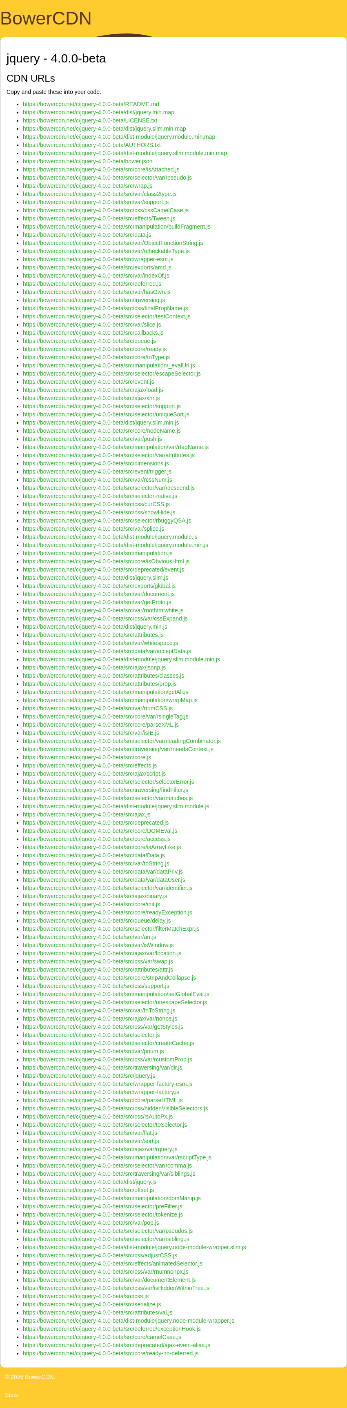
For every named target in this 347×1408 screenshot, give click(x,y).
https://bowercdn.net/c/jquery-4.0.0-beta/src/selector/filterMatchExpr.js (111, 928)
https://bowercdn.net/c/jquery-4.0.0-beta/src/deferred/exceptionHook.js (112, 1329)
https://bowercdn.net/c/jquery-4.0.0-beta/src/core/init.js (91, 904)
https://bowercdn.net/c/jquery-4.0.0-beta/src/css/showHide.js (99, 512)
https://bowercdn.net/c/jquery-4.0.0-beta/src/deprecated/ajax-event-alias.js (116, 1345)
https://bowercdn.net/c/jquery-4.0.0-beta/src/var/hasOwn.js (97, 292)
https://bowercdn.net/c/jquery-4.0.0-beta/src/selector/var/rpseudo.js (107, 177)
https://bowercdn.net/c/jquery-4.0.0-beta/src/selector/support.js (102, 406)
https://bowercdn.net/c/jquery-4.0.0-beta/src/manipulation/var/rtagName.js (116, 447)
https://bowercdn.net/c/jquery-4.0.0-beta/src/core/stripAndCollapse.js (109, 977)
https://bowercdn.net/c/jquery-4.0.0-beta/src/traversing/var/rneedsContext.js (118, 749)
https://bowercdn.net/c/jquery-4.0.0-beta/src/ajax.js (87, 814)
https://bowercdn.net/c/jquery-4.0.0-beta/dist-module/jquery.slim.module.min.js (121, 659)
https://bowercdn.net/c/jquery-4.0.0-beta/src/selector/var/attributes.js (109, 455)
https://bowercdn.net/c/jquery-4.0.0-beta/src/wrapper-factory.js (101, 1092)
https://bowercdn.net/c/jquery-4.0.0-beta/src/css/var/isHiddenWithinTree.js (116, 1288)
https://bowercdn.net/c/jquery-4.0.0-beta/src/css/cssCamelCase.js (106, 210)
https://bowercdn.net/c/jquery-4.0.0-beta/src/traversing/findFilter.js (105, 790)
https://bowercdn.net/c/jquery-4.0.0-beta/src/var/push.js (92, 439)
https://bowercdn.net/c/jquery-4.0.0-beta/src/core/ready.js (95, 349)
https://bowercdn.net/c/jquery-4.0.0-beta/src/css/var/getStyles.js (103, 1026)
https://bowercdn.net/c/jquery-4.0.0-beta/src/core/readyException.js (107, 912)
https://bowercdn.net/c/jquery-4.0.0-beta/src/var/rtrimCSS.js (98, 708)
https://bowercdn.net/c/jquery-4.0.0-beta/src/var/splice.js (93, 528)
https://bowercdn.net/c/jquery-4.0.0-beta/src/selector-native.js (100, 496)
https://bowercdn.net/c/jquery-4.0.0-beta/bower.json (88, 161)
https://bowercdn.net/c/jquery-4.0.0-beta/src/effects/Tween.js (99, 218)
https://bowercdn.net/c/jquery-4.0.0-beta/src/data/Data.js (94, 855)
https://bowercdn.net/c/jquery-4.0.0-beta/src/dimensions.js (96, 463)
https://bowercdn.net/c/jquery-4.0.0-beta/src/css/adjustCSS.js (100, 1255)
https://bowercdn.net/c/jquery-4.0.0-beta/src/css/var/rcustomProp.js (107, 1059)
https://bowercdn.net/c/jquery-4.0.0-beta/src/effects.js (90, 765)
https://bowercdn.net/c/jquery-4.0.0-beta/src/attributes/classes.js (103, 675)
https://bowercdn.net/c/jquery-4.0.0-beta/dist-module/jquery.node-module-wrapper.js (128, 1320)
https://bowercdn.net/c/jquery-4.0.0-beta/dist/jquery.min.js (95, 626)
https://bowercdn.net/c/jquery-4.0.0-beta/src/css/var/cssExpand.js (105, 618)
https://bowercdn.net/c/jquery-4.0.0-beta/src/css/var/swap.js (98, 961)
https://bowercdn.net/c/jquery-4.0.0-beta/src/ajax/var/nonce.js (100, 1018)
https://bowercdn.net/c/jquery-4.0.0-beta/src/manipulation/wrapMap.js (110, 700)
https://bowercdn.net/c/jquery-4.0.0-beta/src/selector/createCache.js (108, 1043)
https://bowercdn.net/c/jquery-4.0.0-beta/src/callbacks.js (93, 332)
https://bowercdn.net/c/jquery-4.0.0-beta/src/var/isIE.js (91, 733)
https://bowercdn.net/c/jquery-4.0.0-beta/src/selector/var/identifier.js (108, 888)
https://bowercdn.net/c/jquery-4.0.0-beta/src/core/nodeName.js (102, 430)
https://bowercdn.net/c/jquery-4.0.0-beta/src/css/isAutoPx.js (98, 1116)
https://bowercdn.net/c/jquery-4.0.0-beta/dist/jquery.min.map (98, 112)
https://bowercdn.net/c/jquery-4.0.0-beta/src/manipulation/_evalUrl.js (109, 365)
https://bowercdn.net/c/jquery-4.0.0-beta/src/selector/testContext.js (107, 316)
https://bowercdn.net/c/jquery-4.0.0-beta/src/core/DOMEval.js (100, 830)
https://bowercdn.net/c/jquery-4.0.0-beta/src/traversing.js (94, 300)
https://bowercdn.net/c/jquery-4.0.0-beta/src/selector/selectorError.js (108, 782)
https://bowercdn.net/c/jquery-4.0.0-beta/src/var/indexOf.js (96, 275)
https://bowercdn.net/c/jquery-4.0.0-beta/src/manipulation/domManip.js (112, 1198)
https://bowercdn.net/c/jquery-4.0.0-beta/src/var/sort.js (91, 1141)
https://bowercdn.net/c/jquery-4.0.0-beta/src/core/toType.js (96, 357)
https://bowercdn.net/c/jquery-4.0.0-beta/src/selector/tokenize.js (103, 1214)
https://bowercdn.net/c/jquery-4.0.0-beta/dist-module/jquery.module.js (110, 537)
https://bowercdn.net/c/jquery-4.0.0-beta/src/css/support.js (96, 986)
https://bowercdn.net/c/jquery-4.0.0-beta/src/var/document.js (99, 594)
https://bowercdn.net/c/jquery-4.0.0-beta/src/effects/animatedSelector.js (112, 1263)
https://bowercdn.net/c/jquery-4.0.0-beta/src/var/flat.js (90, 1133)
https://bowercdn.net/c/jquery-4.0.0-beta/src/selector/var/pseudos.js (108, 1231)
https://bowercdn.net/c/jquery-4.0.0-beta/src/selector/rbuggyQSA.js (107, 520)
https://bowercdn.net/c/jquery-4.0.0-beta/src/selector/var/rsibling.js (106, 1239)
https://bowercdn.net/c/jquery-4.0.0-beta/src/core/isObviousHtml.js (106, 561)
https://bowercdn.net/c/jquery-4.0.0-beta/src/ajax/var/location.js (102, 953)
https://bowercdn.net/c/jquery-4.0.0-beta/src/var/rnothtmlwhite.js (103, 610)
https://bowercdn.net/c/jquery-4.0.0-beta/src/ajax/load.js (93, 390)
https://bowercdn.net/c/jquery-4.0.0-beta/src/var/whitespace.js (100, 643)
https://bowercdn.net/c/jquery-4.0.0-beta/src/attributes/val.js (98, 1312)
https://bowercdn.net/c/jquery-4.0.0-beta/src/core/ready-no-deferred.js (110, 1353)
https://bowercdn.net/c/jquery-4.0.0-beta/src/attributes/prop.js (100, 684)
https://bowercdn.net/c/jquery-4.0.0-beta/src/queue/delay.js (97, 920)
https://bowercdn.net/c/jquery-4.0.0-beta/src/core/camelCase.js (102, 1337)
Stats (11, 1395)
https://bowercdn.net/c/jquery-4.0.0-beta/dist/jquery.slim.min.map (104, 128)
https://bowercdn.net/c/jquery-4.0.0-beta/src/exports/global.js (99, 586)
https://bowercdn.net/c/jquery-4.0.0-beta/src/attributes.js (93, 635)
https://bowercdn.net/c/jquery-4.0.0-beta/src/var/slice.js (92, 324)
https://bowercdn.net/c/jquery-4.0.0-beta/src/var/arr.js (89, 937)
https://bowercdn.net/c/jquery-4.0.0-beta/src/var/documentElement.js (109, 1280)
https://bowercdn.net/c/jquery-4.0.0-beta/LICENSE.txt (90, 120)
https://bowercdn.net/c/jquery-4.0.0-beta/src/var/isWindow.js (98, 945)
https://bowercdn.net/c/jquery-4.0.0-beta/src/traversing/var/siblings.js (109, 1173)
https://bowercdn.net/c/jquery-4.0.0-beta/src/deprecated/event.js (103, 569)
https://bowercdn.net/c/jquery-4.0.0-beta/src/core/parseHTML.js (102, 1100)
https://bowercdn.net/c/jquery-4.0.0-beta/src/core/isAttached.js (101, 169)
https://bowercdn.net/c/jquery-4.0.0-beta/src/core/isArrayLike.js (102, 847)
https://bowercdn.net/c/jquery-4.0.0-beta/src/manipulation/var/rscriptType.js (117, 1157)
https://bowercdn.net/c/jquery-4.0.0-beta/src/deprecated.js (96, 822)
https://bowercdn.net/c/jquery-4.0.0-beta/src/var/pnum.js (93, 1051)
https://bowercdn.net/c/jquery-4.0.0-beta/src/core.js (87, 757)
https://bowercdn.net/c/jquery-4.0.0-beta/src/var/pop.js (91, 1222)
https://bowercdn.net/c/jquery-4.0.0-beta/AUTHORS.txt (92, 145)
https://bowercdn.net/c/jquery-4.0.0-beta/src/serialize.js (92, 1304)
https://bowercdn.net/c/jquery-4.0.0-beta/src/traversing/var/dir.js (102, 1067)
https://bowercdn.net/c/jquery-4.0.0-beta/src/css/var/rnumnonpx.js (105, 1271)
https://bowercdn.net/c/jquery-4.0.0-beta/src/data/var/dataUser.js (104, 879)
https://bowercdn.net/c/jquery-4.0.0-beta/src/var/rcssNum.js (97, 479)
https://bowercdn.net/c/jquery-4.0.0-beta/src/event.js (88, 381)
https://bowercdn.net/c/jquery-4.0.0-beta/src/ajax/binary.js (95, 896)
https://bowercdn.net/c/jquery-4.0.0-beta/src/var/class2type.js (100, 194)
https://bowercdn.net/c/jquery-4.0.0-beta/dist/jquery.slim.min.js (101, 422)
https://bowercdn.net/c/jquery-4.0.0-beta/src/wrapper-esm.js (98, 259)
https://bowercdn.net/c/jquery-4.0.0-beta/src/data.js (87, 234)
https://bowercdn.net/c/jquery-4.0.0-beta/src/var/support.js (96, 202)
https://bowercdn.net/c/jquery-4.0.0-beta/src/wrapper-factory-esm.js (108, 1084)
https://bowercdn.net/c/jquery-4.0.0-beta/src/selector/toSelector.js (105, 1124)
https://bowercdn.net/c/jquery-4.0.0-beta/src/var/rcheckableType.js (106, 251)
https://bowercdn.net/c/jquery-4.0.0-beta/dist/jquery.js (89, 1182)
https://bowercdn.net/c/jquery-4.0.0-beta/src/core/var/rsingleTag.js (105, 716)
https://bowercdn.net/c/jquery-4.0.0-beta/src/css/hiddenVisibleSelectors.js (115, 1108)
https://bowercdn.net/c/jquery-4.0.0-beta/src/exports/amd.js (97, 267)
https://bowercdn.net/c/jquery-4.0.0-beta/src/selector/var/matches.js (108, 798)
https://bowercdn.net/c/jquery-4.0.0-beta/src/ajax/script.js (94, 773)
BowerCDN (46, 18)
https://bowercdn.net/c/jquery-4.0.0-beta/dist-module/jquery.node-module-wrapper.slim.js (134, 1247)
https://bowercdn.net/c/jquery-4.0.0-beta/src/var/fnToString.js (99, 1010)
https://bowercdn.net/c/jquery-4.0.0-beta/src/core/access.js (97, 839)
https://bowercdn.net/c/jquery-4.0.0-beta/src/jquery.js (89, 1075)
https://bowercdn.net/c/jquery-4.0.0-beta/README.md (91, 104)
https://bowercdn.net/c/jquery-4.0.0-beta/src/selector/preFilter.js (102, 1206)
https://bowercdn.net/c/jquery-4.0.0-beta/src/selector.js (91, 1035)
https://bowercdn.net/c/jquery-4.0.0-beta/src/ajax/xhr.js (91, 398)
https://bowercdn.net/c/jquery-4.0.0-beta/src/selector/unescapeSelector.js (115, 1002)
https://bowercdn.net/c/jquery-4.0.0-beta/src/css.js (86, 1296)
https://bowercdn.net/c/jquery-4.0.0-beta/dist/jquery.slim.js (95, 577)
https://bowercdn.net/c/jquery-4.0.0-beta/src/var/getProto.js (97, 602)
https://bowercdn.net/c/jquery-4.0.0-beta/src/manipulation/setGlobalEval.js (116, 994)
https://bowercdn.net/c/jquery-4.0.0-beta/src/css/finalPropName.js (105, 308)
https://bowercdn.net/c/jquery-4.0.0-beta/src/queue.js (89, 341)
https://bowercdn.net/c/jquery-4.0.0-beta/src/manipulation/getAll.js (105, 692)
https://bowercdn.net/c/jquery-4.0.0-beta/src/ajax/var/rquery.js (100, 1149)
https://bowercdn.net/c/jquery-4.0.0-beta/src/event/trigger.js (97, 471)
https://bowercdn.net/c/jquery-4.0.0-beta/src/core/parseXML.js (101, 724)
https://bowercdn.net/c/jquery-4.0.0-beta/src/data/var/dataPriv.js (103, 871)
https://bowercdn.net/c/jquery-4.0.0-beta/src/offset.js (88, 1190)
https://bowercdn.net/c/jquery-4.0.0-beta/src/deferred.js (92, 283)
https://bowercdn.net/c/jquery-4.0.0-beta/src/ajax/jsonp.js (94, 667)
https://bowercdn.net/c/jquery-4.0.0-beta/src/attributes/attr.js (98, 969)
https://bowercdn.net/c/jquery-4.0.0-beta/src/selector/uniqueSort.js (106, 414)
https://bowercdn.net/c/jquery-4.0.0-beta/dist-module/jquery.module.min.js (115, 545)
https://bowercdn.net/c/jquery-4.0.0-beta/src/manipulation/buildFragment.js (117, 226)
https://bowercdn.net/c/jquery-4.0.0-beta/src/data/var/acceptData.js (107, 651)
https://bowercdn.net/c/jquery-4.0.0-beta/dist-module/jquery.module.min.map (119, 136)
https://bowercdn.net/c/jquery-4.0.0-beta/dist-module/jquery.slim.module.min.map (125, 153)
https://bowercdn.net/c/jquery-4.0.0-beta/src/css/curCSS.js (96, 504)
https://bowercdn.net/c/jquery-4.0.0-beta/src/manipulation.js (98, 553)
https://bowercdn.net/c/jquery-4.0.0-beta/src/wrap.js (87, 185)
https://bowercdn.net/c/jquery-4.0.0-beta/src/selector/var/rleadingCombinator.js (122, 741)
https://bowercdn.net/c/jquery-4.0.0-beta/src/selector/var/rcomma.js (107, 1165)
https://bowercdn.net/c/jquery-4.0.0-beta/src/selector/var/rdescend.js (109, 488)
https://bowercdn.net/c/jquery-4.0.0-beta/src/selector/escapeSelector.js (112, 373)
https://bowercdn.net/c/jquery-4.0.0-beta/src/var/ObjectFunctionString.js (113, 243)
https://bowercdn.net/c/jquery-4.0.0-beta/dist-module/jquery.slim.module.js (116, 806)
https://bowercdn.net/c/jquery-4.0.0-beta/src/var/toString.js (96, 863)
